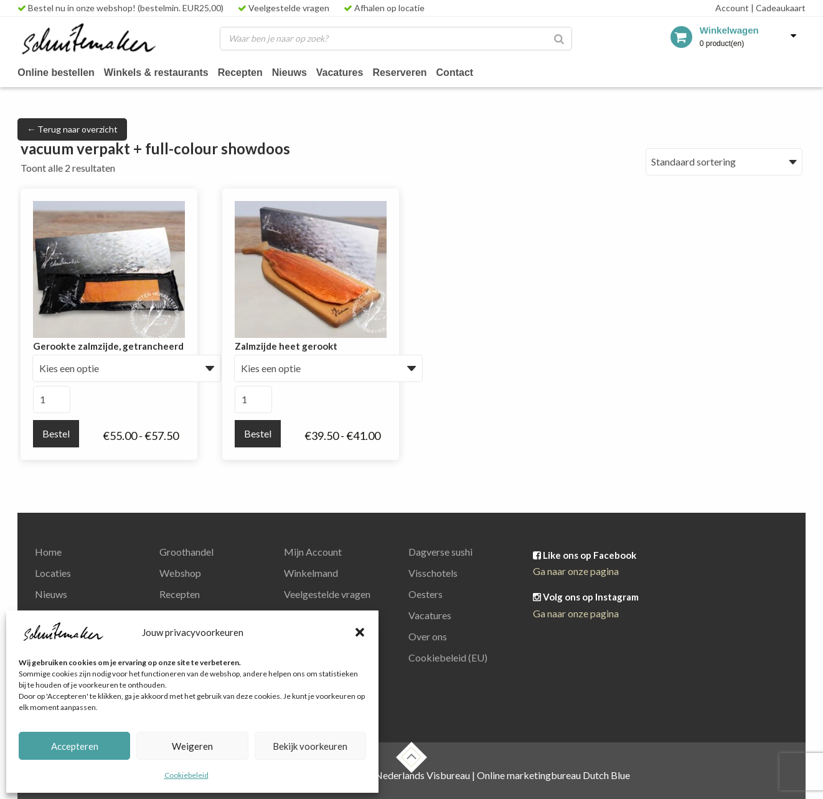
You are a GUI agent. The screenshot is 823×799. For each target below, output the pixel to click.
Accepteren (74, 746)
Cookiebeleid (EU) (447, 657)
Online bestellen (56, 72)
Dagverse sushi (440, 552)
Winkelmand (311, 573)
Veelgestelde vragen (283, 7)
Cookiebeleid (186, 775)
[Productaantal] (51, 399)
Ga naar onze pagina (576, 571)
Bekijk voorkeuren (310, 746)
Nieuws (289, 72)
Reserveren (399, 72)
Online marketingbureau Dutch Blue (553, 775)
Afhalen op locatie (384, 7)
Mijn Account (313, 552)
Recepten (240, 72)
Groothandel (186, 552)
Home (48, 552)
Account (732, 7)
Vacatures (340, 72)
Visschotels (433, 573)
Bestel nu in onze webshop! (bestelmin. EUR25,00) (120, 7)
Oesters (425, 594)
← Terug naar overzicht (72, 129)
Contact (455, 72)
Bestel (56, 433)
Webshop (180, 573)
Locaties (53, 573)
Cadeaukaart (778, 7)
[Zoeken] (559, 38)
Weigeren (192, 746)
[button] (360, 632)
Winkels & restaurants (156, 72)
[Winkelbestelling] (724, 161)
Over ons (427, 636)
